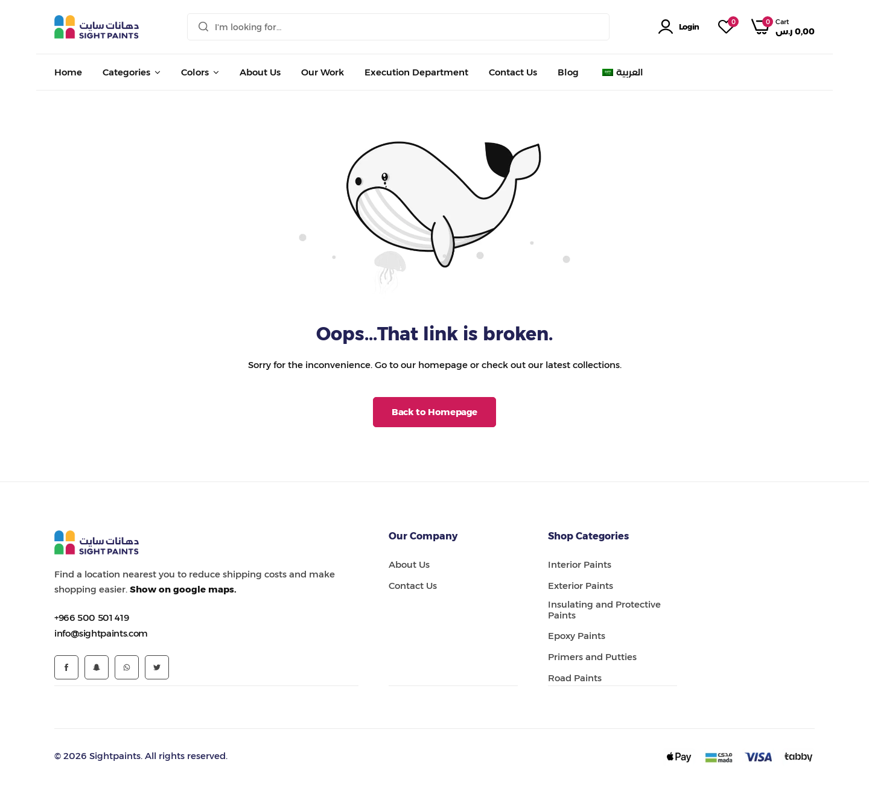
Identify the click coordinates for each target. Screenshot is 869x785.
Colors (195, 72)
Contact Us (513, 72)
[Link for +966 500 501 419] (91, 617)
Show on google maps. (183, 589)
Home (68, 72)
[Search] (203, 26)
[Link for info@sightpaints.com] (101, 633)
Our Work (322, 72)
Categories (126, 72)
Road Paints (575, 678)
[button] (726, 27)
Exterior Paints (580, 585)
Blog (568, 72)
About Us (260, 72)
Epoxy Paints (576, 636)
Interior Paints (579, 564)
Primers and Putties (592, 657)
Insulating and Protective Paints (604, 610)
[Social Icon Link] (66, 667)
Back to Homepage (434, 412)
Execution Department (416, 72)
